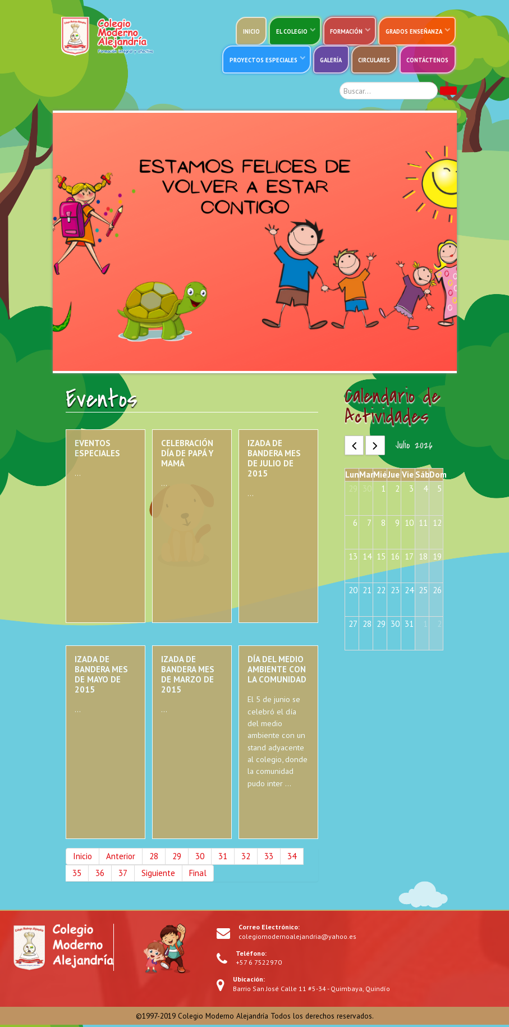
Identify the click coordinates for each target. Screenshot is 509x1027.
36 (99, 874)
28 (153, 857)
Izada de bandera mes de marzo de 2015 (187, 676)
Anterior (120, 857)
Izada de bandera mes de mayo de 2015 (101, 676)
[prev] (354, 447)
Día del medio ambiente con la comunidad (276, 671)
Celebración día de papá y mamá (187, 454)
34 (291, 857)
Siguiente (158, 874)
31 (222, 857)
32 (245, 857)
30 (199, 857)
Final (198, 874)
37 (122, 874)
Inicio (82, 857)
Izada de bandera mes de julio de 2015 (274, 459)
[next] (375, 447)
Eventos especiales (97, 449)
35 (76, 874)
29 (176, 857)
